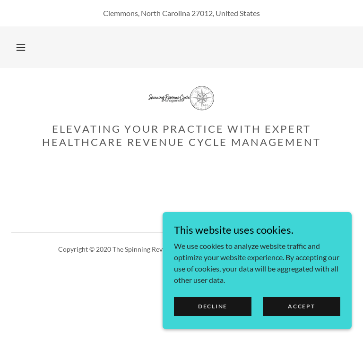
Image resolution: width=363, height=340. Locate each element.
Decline (212, 325)
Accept (301, 325)
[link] (181, 98)
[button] (20, 47)
